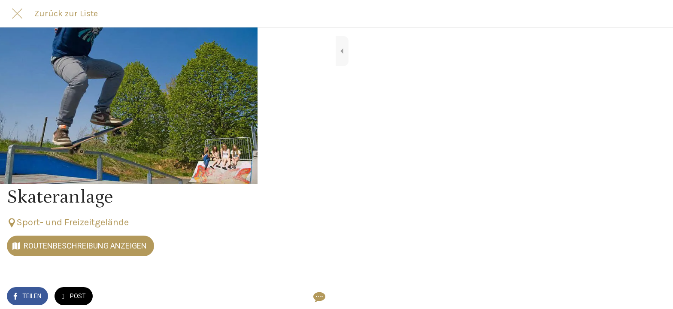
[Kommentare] (240, 297)
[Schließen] (17, 14)
